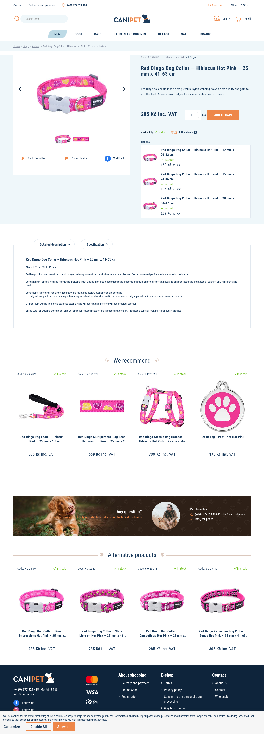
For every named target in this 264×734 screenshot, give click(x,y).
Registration (129, 696)
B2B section (215, 5)
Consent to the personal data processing (183, 698)
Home (16, 46)
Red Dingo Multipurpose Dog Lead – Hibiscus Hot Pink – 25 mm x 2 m (102, 441)
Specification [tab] (96, 244)
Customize (12, 726)
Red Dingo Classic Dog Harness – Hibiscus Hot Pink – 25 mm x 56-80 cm (162, 441)
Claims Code (129, 690)
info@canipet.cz (204, 519)
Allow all (63, 726)
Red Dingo (190, 57)
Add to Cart (223, 115)
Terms (168, 683)
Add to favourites (36, 158)
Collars (35, 46)
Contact (18, 5)
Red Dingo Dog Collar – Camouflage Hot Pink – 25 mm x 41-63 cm (162, 635)
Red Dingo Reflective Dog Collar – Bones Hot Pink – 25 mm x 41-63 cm (222, 635)
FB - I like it (118, 158)
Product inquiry (79, 158)
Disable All (38, 726)
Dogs (26, 46)
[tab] (54, 242)
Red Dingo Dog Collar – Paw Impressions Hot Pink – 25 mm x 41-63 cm (41, 635)
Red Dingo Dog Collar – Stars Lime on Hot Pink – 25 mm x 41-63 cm (102, 635)
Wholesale (222, 696)
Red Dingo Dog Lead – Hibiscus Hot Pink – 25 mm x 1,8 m (41, 439)
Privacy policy (173, 690)
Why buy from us (174, 708)
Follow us (28, 703)
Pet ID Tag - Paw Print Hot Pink (223, 437)
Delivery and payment (43, 5)
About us (221, 683)
